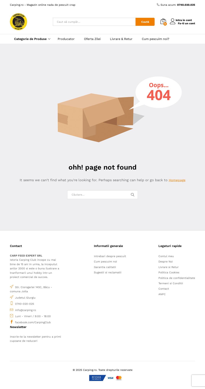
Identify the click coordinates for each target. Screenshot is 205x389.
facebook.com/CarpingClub (33, 322)
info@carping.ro (25, 310)
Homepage (177, 180)
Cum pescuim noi (105, 261)
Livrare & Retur (121, 39)
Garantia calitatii (105, 267)
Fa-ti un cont (186, 23)
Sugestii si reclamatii (107, 272)
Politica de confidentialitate (176, 277)
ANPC (162, 294)
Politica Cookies (168, 272)
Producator (66, 39)
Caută (145, 21)
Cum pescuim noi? (155, 39)
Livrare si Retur (168, 267)
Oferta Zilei (92, 39)
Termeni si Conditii (170, 283)
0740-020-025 (24, 303)
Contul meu (166, 256)
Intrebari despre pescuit (110, 256)
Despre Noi (165, 261)
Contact (163, 288)
